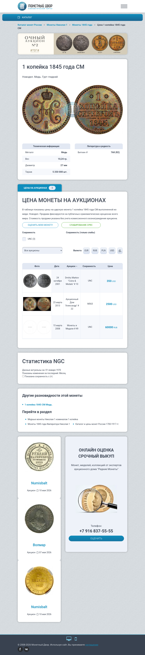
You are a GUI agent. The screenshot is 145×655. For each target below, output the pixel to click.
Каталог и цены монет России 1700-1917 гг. (97, 424)
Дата (57, 266)
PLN (104, 250)
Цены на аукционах (40, 188)
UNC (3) (31, 239)
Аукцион (72, 266)
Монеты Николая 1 (57, 25)
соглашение (91, 644)
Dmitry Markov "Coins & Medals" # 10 (72, 280)
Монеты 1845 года (82, 25)
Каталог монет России (30, 25)
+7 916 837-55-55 (96, 531)
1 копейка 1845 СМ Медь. (38, 404)
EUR (86, 250)
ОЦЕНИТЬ (96, 538)
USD (112, 250)
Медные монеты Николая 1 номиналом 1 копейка (53, 419)
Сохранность (90, 266)
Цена (111, 266)
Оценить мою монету (40, 225)
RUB (95, 250)
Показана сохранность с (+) (38, 376)
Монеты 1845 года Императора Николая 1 (49, 424)
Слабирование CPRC (81, 225)
